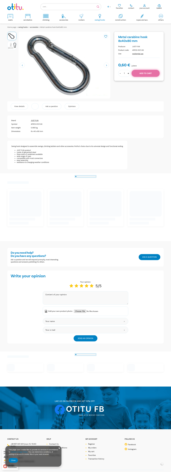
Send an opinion (85, 338)
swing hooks (23, 27)
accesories (34, 27)
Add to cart (145, 73)
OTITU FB (85, 409)
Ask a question (149, 257)
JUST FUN (136, 47)
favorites (119, 8)
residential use (137, 54)
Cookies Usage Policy (19, 452)
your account (144, 8)
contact (131, 8)
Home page (11, 27)
